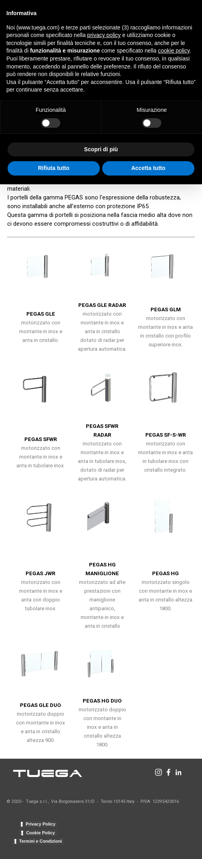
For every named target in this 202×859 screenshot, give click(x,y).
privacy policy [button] (104, 35)
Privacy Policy (40, 824)
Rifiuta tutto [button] (53, 168)
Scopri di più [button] (101, 149)
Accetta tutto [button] (148, 168)
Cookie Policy (40, 832)
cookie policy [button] (174, 50)
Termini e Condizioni (40, 841)
